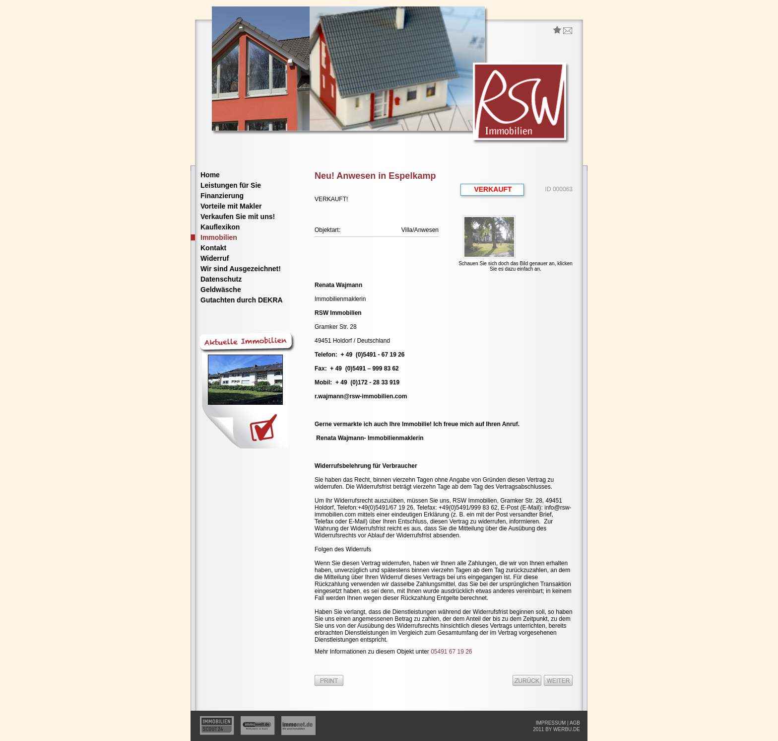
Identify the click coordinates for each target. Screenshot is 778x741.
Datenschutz (221, 279)
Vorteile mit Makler (230, 206)
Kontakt (213, 248)
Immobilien (218, 237)
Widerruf (214, 258)
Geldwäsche (220, 290)
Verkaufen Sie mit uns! (237, 217)
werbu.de (566, 729)
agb (575, 723)
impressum (551, 723)
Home (210, 175)
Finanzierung (222, 196)
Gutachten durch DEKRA (241, 300)
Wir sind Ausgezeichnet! (240, 269)
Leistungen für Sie (230, 185)
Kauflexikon (220, 227)
